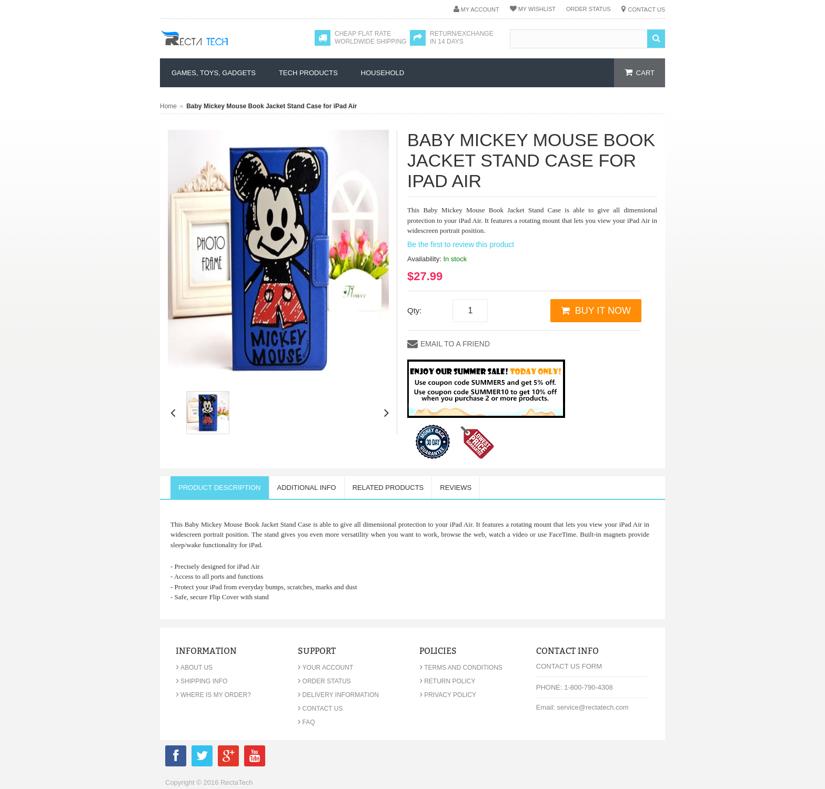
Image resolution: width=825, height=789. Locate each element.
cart (645, 73)
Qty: (414, 310)
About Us (194, 667)
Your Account (326, 667)
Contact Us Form (569, 666)
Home (168, 106)
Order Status (588, 9)
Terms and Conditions (460, 667)
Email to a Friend (455, 344)
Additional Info (306, 487)
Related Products (388, 487)
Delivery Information (338, 695)
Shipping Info (201, 681)
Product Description (219, 487)
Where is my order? (213, 695)
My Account (480, 9)
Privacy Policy (447, 695)
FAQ (306, 722)
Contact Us (647, 9)
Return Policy (447, 681)
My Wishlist (537, 9)
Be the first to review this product (460, 244)
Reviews (455, 487)
